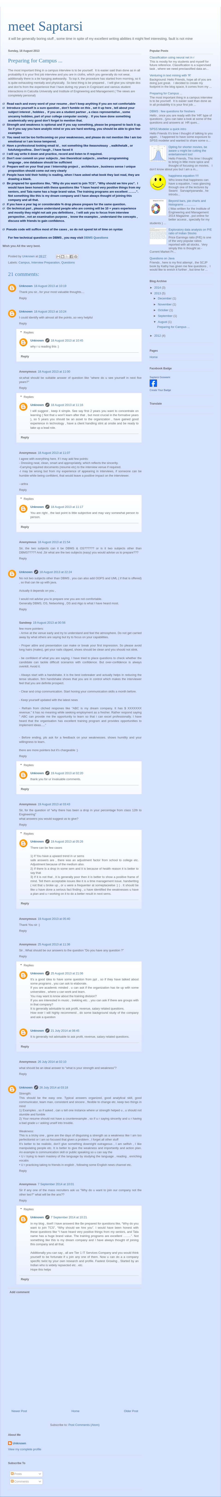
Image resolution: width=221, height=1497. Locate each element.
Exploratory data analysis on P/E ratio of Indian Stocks (190, 231)
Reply (23, 298)
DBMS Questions (96, 237)
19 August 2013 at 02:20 (67, 773)
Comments (20, 1481)
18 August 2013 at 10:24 (50, 311)
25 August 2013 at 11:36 (54, 944)
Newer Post (19, 1411)
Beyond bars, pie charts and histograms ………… (187, 202)
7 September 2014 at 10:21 (69, 1217)
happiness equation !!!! (184, 175)
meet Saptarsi (45, 26)
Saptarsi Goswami (160, 377)
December (165, 298)
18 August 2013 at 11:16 (67, 405)
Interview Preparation (45, 262)
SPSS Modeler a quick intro (168, 129)
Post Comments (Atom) (83, 1425)
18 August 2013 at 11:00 (54, 371)
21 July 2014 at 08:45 (65, 1030)
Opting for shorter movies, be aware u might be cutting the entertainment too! (188, 150)
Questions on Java (162, 258)
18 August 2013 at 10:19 (50, 286)
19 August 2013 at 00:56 (49, 622)
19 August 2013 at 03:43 (54, 804)
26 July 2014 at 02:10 (52, 1061)
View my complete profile (24, 1449)
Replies (29, 332)
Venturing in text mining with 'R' (170, 75)
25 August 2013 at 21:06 (67, 973)
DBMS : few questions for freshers (172, 111)
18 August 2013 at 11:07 (54, 453)
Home (76, 1411)
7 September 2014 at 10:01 (56, 1184)
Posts (16, 1474)
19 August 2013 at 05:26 (67, 841)
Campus (24, 262)
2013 (158, 293)
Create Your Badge (160, 390)
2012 (158, 335)
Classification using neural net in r (172, 57)
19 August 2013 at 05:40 (54, 919)
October (163, 310)
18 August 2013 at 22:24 (56, 572)
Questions (68, 262)
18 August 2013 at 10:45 (67, 340)
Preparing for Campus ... (166, 93)
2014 (158, 287)
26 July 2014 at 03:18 (54, 1087)
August (163, 322)
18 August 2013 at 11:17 (67, 507)
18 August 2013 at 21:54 (54, 542)
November (165, 304)
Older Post (131, 1411)
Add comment (20, 1292)
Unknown (26, 286)
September (165, 316)
